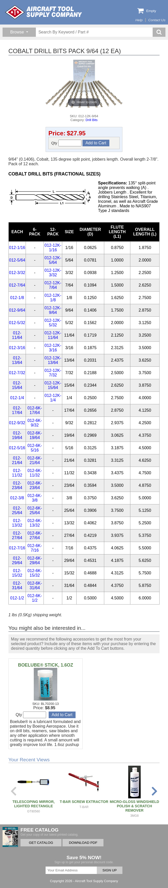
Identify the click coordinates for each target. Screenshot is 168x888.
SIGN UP (109, 870)
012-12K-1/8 (53, 297)
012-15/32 (17, 573)
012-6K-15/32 (34, 573)
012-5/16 (17, 448)
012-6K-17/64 (34, 410)
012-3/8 (17, 498)
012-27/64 (17, 535)
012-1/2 (17, 598)
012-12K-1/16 (53, 247)
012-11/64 (17, 335)
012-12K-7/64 (53, 285)
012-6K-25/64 (34, 510)
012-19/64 (17, 435)
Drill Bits (92, 120)
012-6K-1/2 (34, 598)
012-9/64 (17, 310)
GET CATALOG (41, 843)
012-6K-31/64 (34, 585)
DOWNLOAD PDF (83, 843)
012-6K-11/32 (34, 472)
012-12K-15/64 (53, 385)
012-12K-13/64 (53, 360)
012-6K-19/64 (34, 435)
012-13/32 (17, 522)
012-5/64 (17, 260)
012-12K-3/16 (53, 347)
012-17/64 (17, 410)
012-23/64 (17, 485)
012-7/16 (17, 548)
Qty (66, 143)
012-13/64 (17, 360)
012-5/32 (17, 323)
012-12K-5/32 (53, 322)
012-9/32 (17, 423)
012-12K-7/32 (53, 372)
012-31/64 (17, 585)
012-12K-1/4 (53, 397)
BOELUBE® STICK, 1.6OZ (45, 665)
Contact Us (156, 20)
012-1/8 (17, 297)
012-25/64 (17, 510)
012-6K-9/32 (34, 422)
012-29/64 (17, 560)
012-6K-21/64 (34, 460)
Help (139, 20)
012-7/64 (17, 285)
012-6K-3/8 (34, 497)
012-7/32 (17, 373)
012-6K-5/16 (34, 447)
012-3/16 (17, 348)
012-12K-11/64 (53, 335)
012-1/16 (17, 247)
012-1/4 (17, 398)
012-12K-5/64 (53, 260)
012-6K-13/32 (34, 522)
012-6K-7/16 (34, 547)
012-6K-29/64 (34, 560)
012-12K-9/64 (53, 310)
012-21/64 (17, 460)
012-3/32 (17, 272)
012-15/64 (17, 385)
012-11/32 (17, 472)
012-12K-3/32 (53, 272)
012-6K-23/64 (34, 485)
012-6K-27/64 (34, 535)
